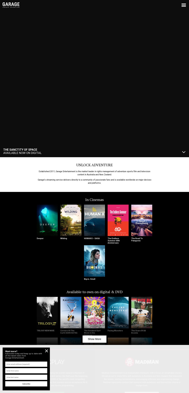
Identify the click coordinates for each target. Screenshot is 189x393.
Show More (94, 339)
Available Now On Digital (22, 151)
